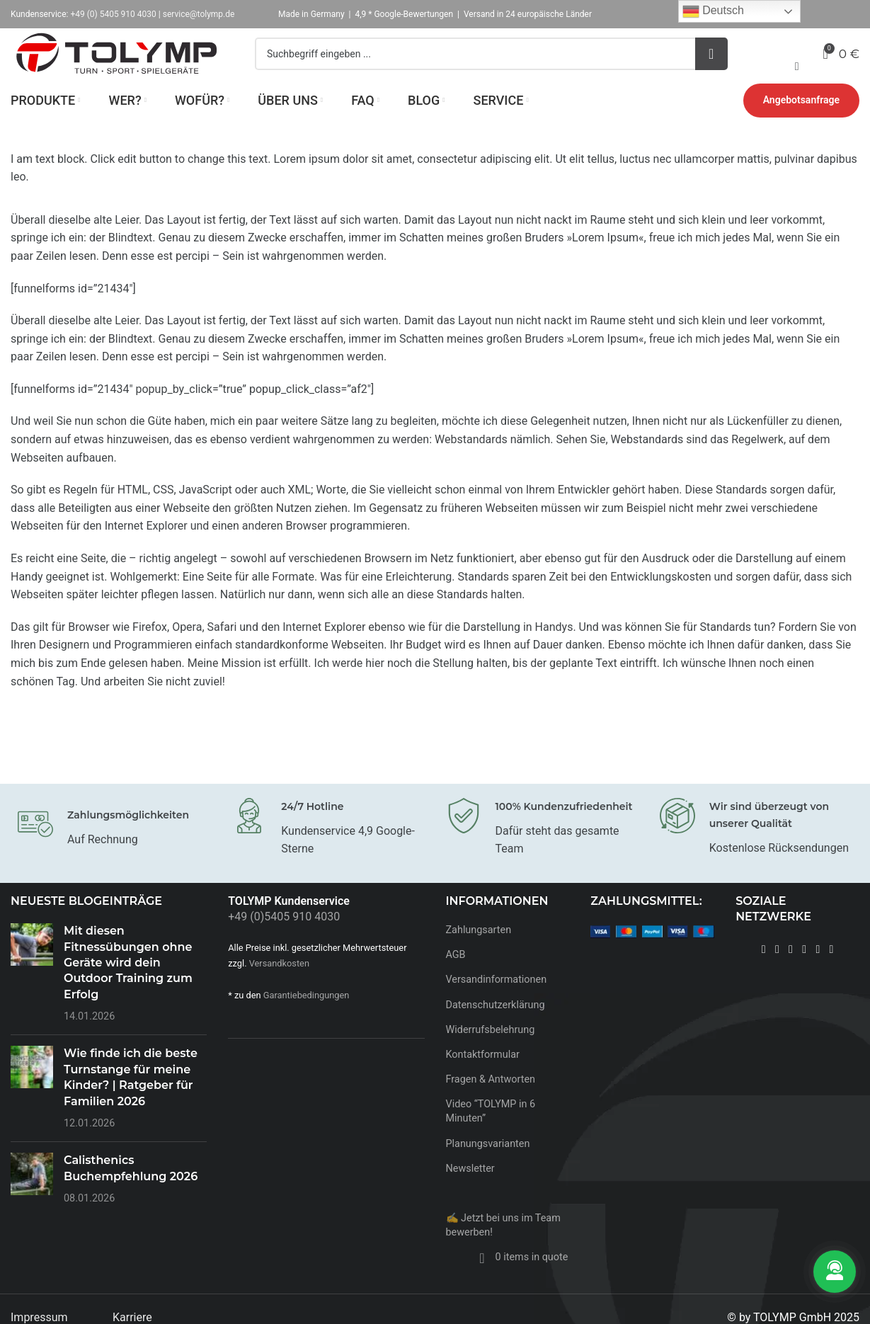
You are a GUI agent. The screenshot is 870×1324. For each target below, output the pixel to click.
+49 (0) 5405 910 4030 (113, 14)
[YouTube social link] (790, 973)
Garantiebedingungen (306, 1018)
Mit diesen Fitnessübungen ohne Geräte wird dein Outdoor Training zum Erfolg (128, 986)
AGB (456, 979)
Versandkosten (279, 986)
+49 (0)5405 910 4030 (284, 940)
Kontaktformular (483, 1078)
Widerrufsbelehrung (490, 1053)
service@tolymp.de (199, 14)
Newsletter (470, 1192)
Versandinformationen (496, 1004)
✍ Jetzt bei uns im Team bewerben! (503, 1248)
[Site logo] (117, 65)
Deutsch (713, 11)
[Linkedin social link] (818, 973)
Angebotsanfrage (801, 124)
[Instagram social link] (777, 973)
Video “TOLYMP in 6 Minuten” (491, 1135)
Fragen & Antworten (491, 1103)
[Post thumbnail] (32, 997)
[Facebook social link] (763, 973)
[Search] (491, 66)
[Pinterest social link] (804, 973)
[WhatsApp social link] (831, 973)
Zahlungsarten (479, 954)
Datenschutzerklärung (495, 1028)
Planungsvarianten (488, 1167)
